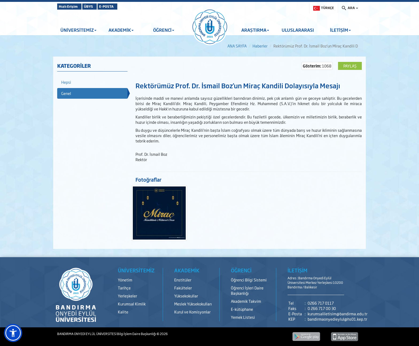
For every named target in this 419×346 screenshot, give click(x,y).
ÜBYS (96, 6)
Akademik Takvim (246, 301)
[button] (13, 333)
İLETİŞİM (340, 30)
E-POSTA (121, 6)
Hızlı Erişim (70, 6)
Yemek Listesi (243, 317)
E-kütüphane (242, 309)
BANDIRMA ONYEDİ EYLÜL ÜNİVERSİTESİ (87, 333)
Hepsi (66, 82)
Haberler (260, 46)
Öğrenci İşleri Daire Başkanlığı (247, 290)
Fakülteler (183, 288)
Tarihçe (124, 288)
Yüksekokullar (186, 296)
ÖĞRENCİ (163, 30)
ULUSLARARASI (298, 30)
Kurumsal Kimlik (132, 304)
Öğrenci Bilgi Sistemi (249, 280)
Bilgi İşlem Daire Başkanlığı (137, 333)
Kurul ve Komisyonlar (192, 312)
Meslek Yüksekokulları (193, 304)
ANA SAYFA (237, 46)
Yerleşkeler (127, 296)
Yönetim (125, 280)
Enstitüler (182, 280)
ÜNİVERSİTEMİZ (78, 30)
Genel (66, 93)
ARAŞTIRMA (255, 30)
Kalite (123, 312)
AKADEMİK (121, 30)
